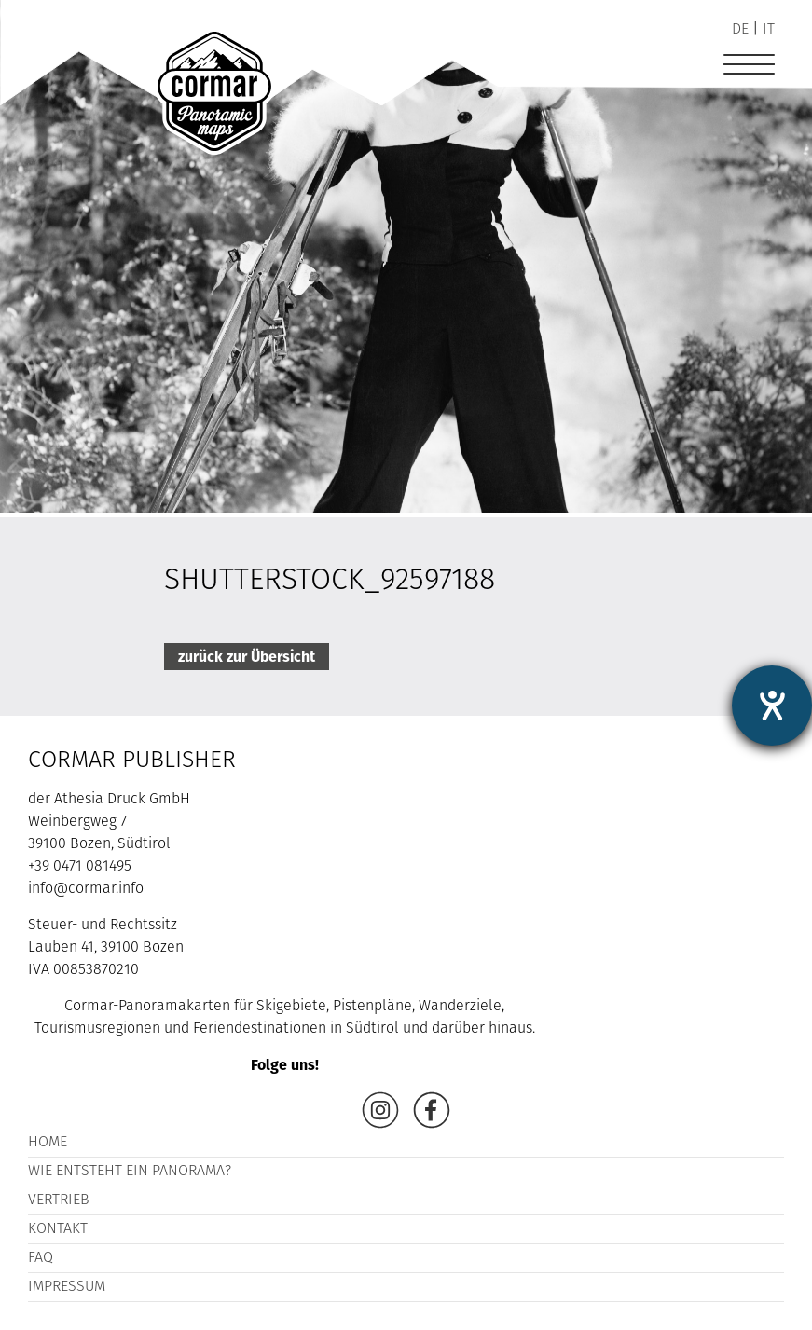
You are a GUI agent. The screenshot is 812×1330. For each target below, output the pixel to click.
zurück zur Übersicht (246, 656)
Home (47, 1142)
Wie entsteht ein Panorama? (129, 1171)
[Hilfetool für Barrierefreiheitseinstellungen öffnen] (772, 705)
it (769, 29)
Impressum (66, 1287)
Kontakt (58, 1229)
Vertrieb (58, 1200)
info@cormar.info (86, 889)
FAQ (40, 1258)
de (740, 29)
